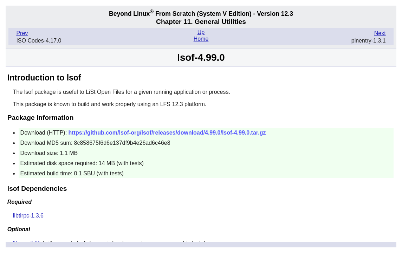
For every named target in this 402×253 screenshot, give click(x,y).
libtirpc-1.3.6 (28, 216)
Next (380, 33)
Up (201, 32)
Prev (22, 33)
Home (201, 39)
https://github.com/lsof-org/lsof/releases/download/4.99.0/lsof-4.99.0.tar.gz (167, 133)
